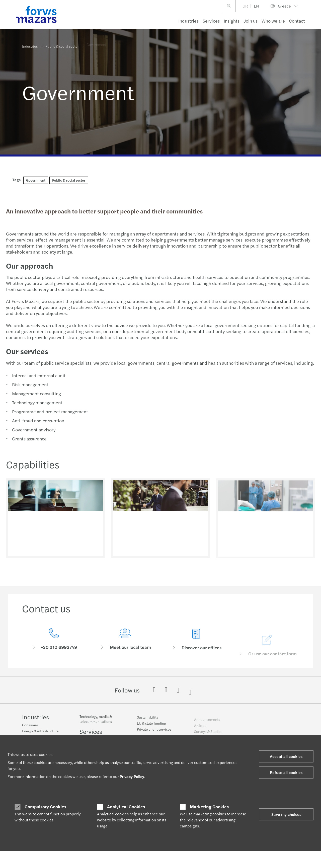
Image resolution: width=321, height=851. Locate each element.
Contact (297, 21)
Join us (251, 21)
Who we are (273, 21)
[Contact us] (54, 640)
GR (245, 6)
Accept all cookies (286, 756)
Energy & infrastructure (40, 731)
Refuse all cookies (286, 772)
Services (211, 21)
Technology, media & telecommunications (95, 722)
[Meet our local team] (125, 647)
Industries (188, 21)
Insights (231, 21)
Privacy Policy (132, 776)
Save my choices (286, 814)
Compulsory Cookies (45, 806)
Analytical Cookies (126, 806)
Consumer (30, 725)
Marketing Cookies (209, 806)
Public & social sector (62, 43)
